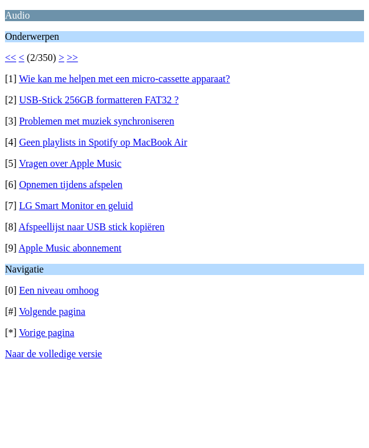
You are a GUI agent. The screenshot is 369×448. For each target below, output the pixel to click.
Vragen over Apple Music (70, 163)
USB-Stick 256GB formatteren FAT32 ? (99, 100)
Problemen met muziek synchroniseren (96, 121)
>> (72, 57)
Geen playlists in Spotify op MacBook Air (103, 142)
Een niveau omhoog (59, 290)
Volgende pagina (52, 311)
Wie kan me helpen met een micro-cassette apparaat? (124, 78)
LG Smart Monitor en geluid (76, 205)
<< (10, 57)
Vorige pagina (46, 332)
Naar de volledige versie (53, 353)
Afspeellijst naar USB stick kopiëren (92, 227)
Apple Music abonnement (70, 248)
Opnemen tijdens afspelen (71, 184)
